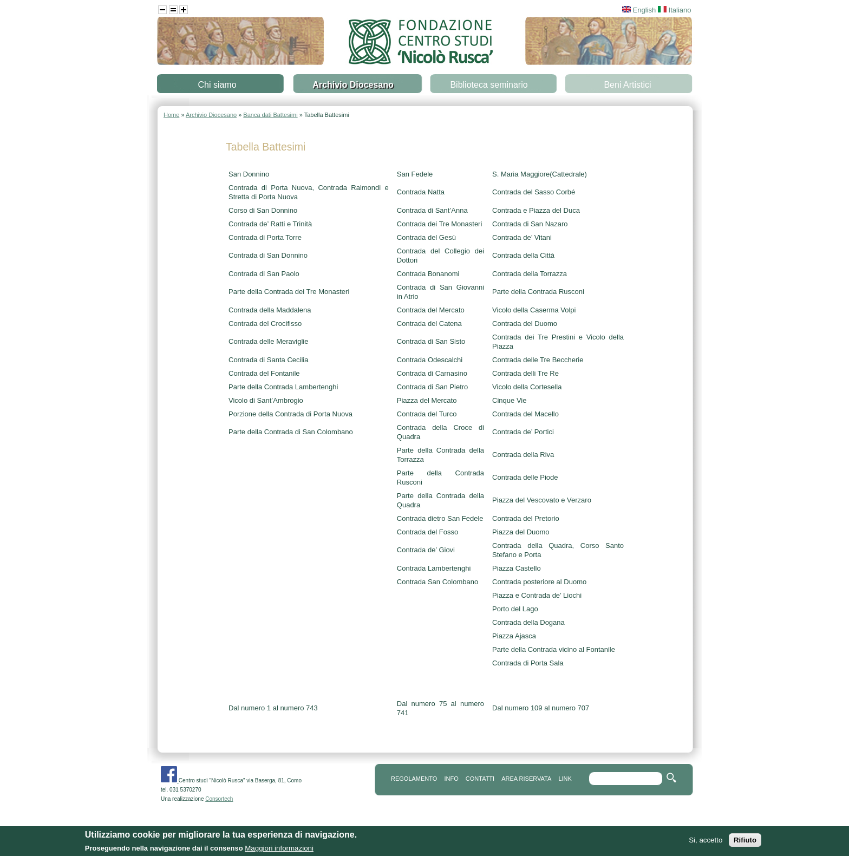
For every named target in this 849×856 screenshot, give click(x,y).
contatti (480, 778)
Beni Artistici (627, 84)
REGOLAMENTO (414, 778)
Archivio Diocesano (352, 84)
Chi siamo (217, 84)
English (639, 10)
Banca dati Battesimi (270, 115)
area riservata (526, 778)
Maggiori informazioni (279, 850)
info (451, 778)
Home (171, 115)
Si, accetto (705, 842)
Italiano (674, 10)
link (564, 778)
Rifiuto (745, 842)
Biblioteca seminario (488, 84)
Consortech (219, 799)
